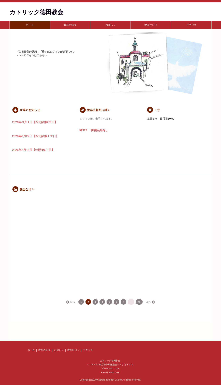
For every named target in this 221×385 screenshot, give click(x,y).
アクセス (191, 24)
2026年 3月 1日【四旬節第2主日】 (34, 122)
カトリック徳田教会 (36, 12)
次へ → (150, 301)
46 (139, 301)
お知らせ (110, 24)
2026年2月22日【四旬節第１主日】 (35, 136)
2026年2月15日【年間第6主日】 (33, 150)
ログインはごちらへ (35, 55)
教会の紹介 (70, 24)
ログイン (85, 118)
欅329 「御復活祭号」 (94, 130)
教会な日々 (150, 24)
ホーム (30, 24)
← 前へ (71, 301)
